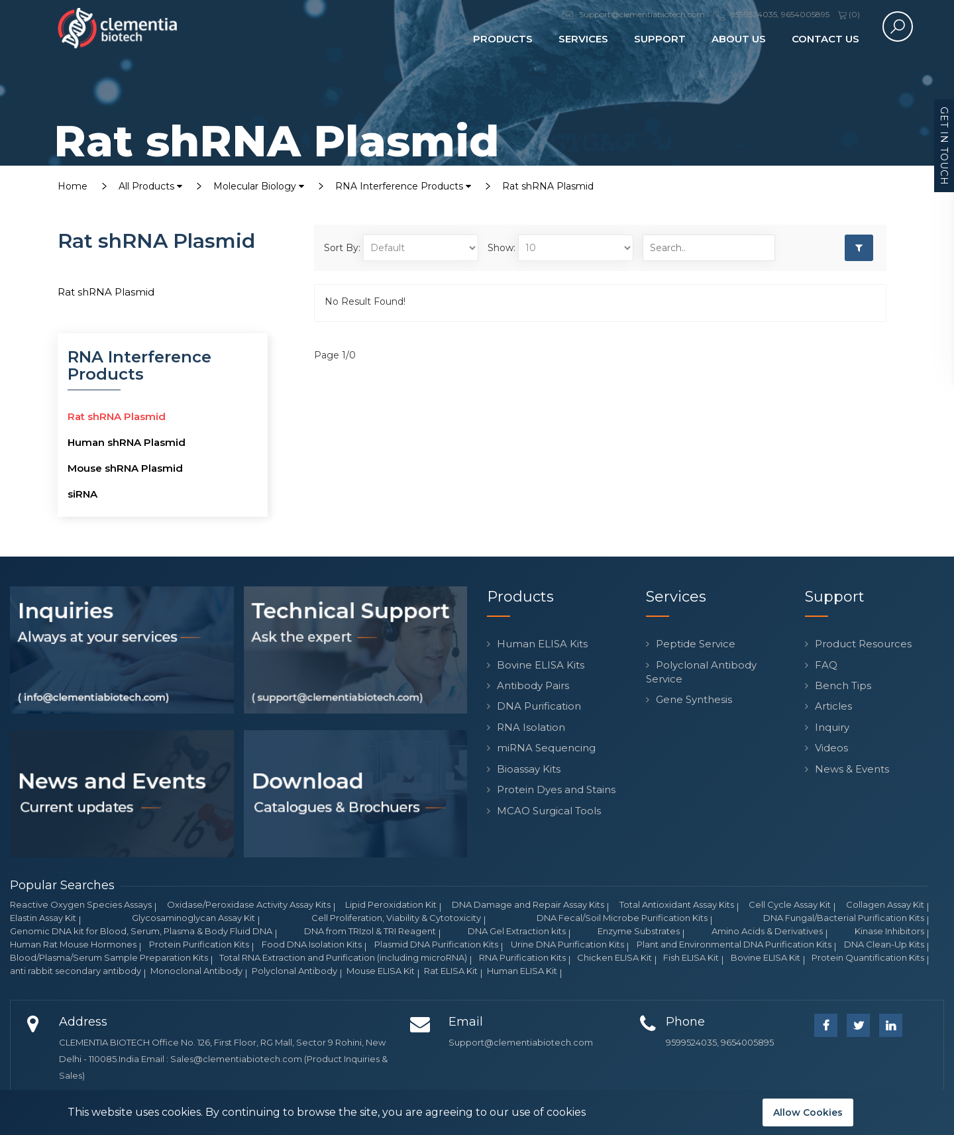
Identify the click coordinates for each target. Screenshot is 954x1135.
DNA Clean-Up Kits (884, 944)
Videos (831, 747)
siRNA (82, 494)
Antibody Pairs (533, 685)
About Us (739, 38)
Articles (833, 706)
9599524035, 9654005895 (720, 1042)
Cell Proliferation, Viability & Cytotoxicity (396, 917)
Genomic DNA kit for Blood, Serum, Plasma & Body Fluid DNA (141, 931)
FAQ (826, 665)
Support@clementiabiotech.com (521, 1042)
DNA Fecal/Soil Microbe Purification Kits (622, 917)
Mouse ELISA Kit (380, 970)
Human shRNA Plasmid (127, 442)
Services (583, 38)
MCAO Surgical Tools (549, 810)
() (849, 14)
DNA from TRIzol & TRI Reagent (370, 931)
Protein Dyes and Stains (556, 789)
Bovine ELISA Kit (765, 957)
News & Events (852, 769)
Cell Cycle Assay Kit (790, 904)
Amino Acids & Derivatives (767, 931)
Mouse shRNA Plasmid (125, 468)
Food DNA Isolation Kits (312, 944)
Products (503, 38)
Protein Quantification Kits (868, 957)
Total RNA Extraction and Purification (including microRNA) (343, 957)
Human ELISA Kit (522, 970)
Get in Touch (944, 146)
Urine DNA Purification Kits (567, 944)
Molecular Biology (258, 186)
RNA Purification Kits (522, 957)
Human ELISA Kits (542, 643)
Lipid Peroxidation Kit (391, 904)
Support (660, 38)
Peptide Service (695, 643)
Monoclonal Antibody (196, 970)
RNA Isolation (531, 727)
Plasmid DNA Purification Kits (436, 944)
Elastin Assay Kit (43, 917)
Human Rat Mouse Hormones (73, 944)
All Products (150, 186)
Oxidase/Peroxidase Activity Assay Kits (249, 904)
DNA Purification (539, 706)
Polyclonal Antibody (294, 970)
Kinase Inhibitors (889, 931)
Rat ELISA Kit (451, 970)
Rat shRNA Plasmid (548, 186)
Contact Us (825, 38)
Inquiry (832, 727)
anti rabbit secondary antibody (75, 970)
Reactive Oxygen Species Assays (81, 904)
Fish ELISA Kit (691, 957)
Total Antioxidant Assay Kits (676, 904)
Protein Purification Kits (199, 944)
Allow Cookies (808, 1112)
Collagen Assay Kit (885, 904)
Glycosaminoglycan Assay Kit (193, 917)
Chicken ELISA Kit (614, 957)
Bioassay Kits (528, 769)
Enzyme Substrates (639, 931)
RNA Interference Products (403, 186)
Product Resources (863, 643)
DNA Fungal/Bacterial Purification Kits (843, 917)
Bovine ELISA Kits (540, 665)
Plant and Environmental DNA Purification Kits (734, 944)
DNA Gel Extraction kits (517, 931)
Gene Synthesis (694, 699)
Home (72, 186)
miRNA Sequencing (546, 747)
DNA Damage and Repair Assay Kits (528, 904)
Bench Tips (843, 685)
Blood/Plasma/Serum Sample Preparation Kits (109, 957)
